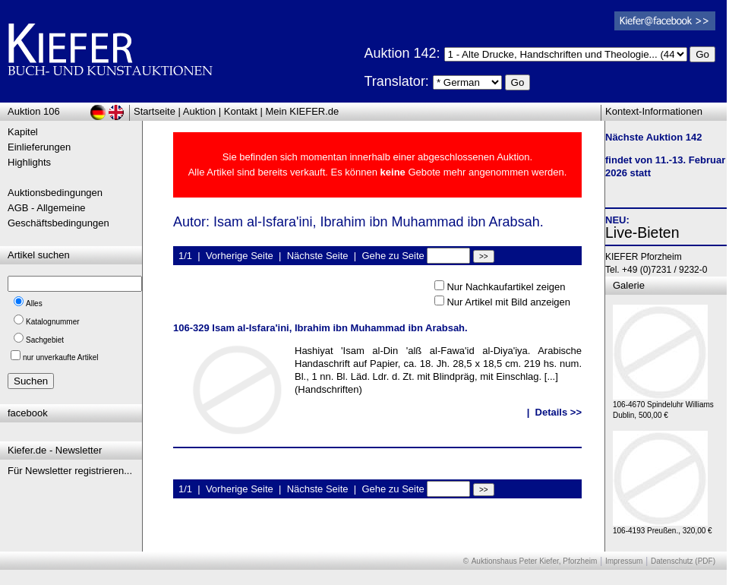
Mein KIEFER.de (302, 111)
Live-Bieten (642, 232)
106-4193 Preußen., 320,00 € (662, 527)
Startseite (154, 111)
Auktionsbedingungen (55, 192)
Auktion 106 (34, 111)
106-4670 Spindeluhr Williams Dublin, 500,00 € (663, 406)
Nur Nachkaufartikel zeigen (506, 286)
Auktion (199, 111)
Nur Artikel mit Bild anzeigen (508, 302)
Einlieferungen (39, 147)
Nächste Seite (318, 255)
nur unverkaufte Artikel (61, 357)
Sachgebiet (45, 340)
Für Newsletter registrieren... (70, 470)
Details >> (558, 412)
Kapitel (23, 132)
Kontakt (240, 111)
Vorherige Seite (239, 255)
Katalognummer (53, 322)
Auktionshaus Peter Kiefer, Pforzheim (535, 561)
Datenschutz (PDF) (683, 561)
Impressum (623, 561)
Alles (34, 303)
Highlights (29, 162)
